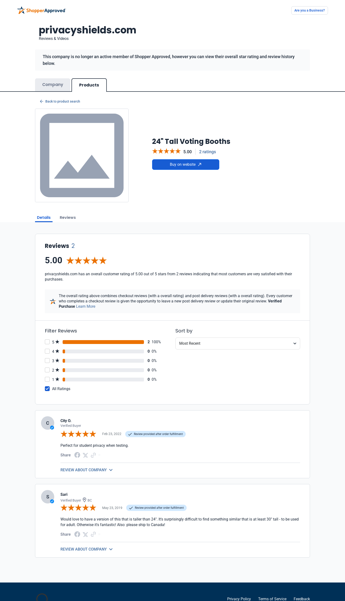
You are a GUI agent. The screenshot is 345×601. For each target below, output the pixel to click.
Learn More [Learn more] (85, 306)
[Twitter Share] (85, 455)
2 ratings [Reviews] (207, 151)
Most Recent (189, 343)
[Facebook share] (77, 454)
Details (44, 217)
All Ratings (61, 388)
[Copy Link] (93, 455)
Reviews (68, 217)
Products (89, 85)
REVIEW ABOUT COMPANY (83, 470)
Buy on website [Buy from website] (185, 164)
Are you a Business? (309, 10)
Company (52, 84)
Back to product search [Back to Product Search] (60, 101)
